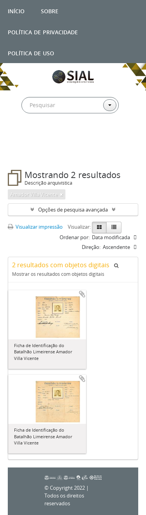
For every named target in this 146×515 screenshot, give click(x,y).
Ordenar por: (75, 237)
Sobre (49, 10)
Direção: (91, 246)
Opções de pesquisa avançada (73, 209)
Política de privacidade (43, 31)
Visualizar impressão (35, 226)
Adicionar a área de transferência (82, 294)
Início (16, 10)
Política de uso (31, 52)
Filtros (25, 154)
